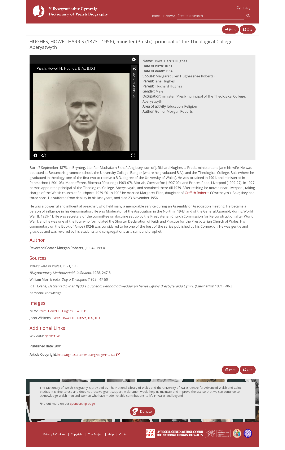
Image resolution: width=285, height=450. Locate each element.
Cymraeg (244, 7)
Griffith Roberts (197, 192)
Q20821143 (52, 336)
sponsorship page (82, 404)
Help (111, 434)
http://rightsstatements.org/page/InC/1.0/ (88, 355)
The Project (95, 434)
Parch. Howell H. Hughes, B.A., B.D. (76, 318)
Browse (169, 16)
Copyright (77, 434)
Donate (146, 411)
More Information (134, 74)
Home (155, 16)
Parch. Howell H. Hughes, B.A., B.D (62, 311)
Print (230, 29)
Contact (124, 434)
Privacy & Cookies (54, 434)
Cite (247, 29)
